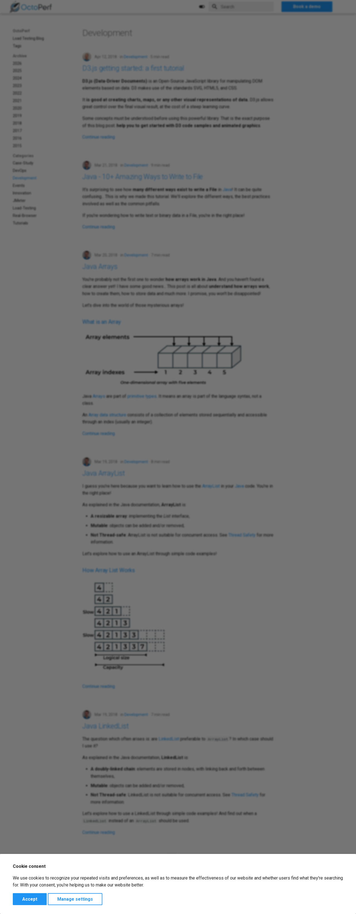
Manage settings (75, 899)
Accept (29, 899)
